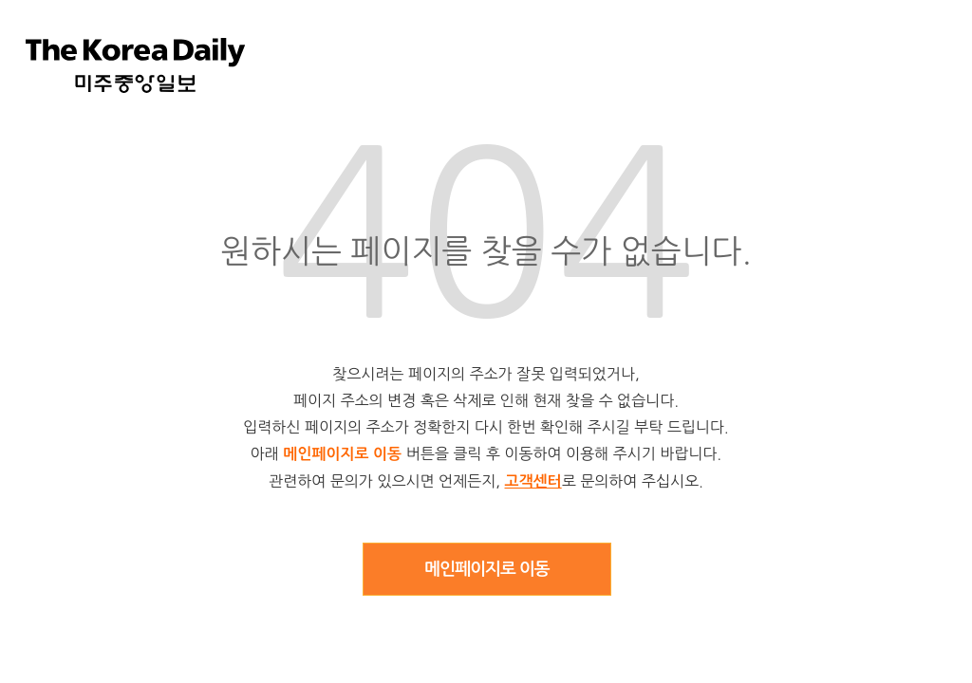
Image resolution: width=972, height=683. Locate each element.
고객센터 (533, 481)
